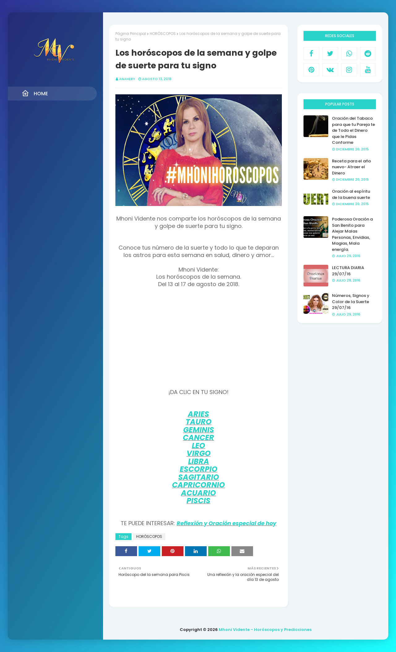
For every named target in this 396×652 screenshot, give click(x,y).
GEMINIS (198, 430)
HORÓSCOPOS (163, 33)
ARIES (198, 414)
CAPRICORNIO (198, 485)
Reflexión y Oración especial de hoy (226, 523)
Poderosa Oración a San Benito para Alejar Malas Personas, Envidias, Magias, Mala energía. (352, 234)
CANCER (198, 437)
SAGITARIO (198, 477)
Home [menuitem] (35, 93)
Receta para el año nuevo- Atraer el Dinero (351, 167)
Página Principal (130, 33)
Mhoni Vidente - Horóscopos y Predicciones (265, 630)
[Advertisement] (198, 338)
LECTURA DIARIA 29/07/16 (348, 271)
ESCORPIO (198, 469)
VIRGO (199, 453)
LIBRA (198, 461)
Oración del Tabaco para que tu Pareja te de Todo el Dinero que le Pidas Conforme (353, 130)
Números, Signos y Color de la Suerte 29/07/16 (350, 302)
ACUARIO (198, 493)
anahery (127, 78)
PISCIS (198, 500)
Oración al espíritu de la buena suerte (351, 194)
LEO (198, 445)
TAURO (199, 422)
